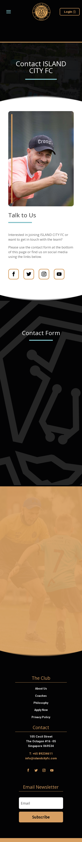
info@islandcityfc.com (41, 758)
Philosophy (41, 702)
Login (68, 11)
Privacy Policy (41, 717)
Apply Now (41, 709)
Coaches (41, 695)
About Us (41, 688)
